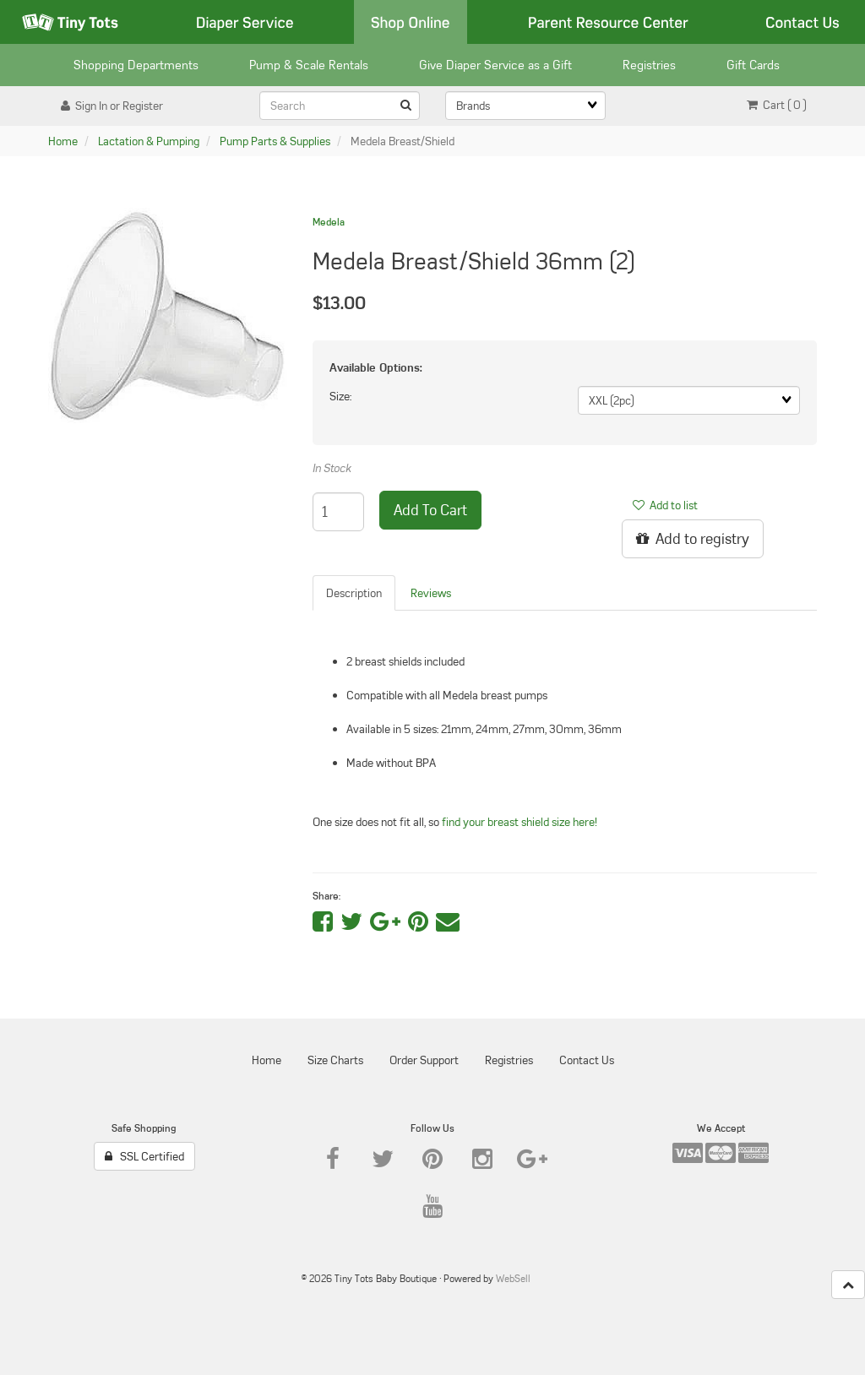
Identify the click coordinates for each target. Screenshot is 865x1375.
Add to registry (692, 538)
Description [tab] (354, 593)
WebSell (513, 1278)
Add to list (665, 505)
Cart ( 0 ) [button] (777, 104)
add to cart (430, 510)
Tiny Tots (70, 22)
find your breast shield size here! (519, 821)
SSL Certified (144, 1156)
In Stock (332, 468)
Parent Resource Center (608, 22)
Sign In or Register (112, 105)
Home (63, 141)
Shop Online (410, 22)
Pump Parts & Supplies (275, 141)
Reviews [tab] (431, 593)
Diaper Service (245, 22)
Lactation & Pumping (148, 141)
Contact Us (802, 22)
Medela (329, 221)
